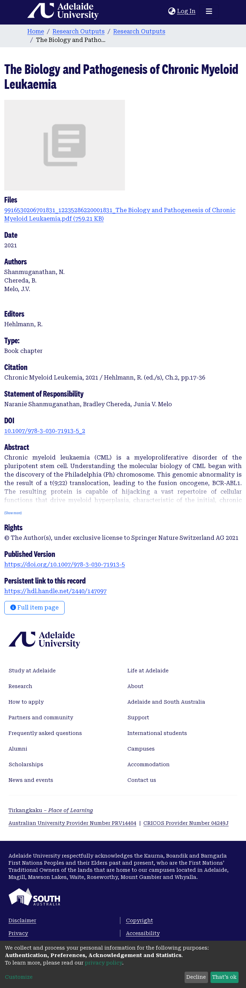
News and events (31, 780)
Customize (19, 977)
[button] (172, 11)
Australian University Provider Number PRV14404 (72, 823)
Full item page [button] (34, 607)
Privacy (18, 933)
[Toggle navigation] (209, 11)
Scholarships (26, 764)
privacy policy (103, 963)
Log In (186, 11)
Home (35, 31)
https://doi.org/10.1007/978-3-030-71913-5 (64, 564)
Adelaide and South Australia (166, 702)
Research (20, 686)
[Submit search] (163, 11)
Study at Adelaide (32, 670)
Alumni (18, 749)
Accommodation (148, 764)
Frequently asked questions (45, 733)
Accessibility (143, 933)
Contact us (141, 780)
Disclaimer (22, 920)
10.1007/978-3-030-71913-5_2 (44, 431)
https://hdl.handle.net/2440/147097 (55, 591)
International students (157, 733)
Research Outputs (79, 31)
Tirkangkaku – (51, 810)
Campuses (141, 749)
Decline (196, 977)
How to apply (26, 702)
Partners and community (41, 717)
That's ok (224, 977)
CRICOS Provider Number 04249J (186, 823)
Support (138, 717)
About (135, 686)
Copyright (139, 920)
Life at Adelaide (148, 670)
